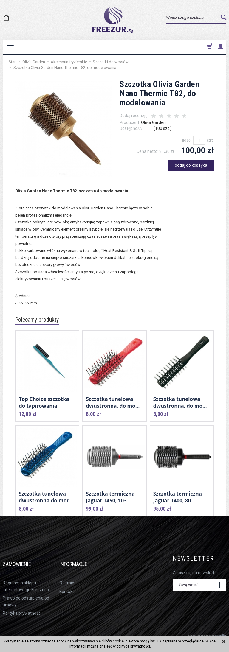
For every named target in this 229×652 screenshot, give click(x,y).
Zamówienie (22, 558)
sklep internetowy (207, 627)
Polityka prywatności (22, 604)
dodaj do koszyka (191, 165)
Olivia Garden (153, 122)
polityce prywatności (133, 646)
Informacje (79, 558)
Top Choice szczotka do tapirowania (44, 401)
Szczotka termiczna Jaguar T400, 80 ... (177, 496)
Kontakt (66, 582)
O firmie (66, 574)
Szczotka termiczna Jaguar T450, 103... (110, 496)
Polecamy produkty (40, 319)
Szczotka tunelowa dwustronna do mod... (46, 496)
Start (13, 62)
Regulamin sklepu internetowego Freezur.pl (26, 577)
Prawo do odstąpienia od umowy (26, 592)
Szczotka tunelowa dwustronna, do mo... (113, 401)
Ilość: (186, 140)
